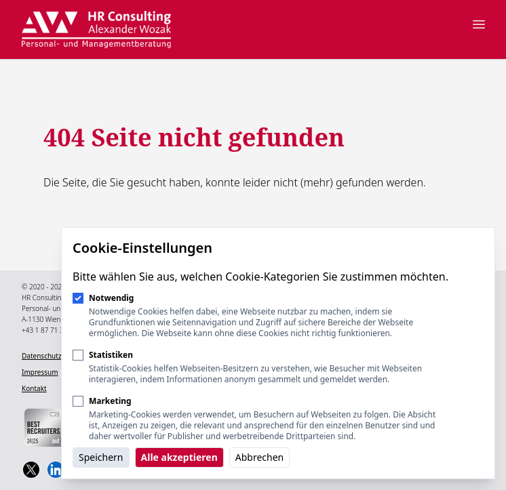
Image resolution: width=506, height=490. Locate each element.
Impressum (40, 372)
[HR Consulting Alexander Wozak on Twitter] (31, 469)
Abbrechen (259, 457)
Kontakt (34, 388)
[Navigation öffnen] (479, 24)
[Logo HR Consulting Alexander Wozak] (96, 29)
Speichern (101, 457)
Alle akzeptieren (179, 457)
